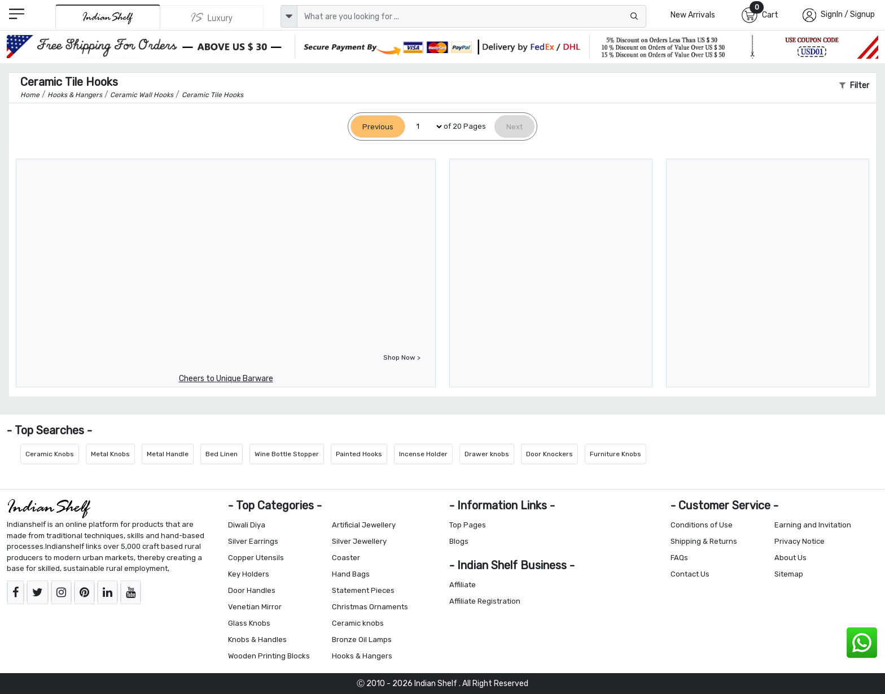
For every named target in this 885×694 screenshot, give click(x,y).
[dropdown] (289, 16)
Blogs (458, 541)
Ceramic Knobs (49, 454)
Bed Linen (221, 454)
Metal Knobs (110, 454)
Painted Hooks (359, 454)
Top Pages (467, 525)
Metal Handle (168, 454)
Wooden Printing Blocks (269, 656)
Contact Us (690, 574)
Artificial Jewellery (364, 525)
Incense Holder (423, 454)
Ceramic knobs (358, 623)
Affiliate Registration (484, 601)
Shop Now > (401, 357)
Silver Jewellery (359, 541)
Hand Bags (351, 574)
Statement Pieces (363, 590)
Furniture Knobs (615, 454)
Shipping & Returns (704, 541)
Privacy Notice (799, 541)
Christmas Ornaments (370, 607)
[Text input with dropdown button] (471, 16)
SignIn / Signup (848, 14)
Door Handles (251, 590)
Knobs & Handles (257, 639)
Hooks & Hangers (362, 656)
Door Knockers (549, 454)
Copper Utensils (256, 557)
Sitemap (788, 574)
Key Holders (248, 574)
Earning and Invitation (812, 525)
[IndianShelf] (107, 17)
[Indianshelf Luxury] (212, 17)
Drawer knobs (487, 454)
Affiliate (462, 584)
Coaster (346, 557)
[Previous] (378, 126)
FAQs (679, 557)
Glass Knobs (249, 623)
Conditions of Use (702, 525)
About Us (790, 557)
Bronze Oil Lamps (362, 639)
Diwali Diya (246, 525)
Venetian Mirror (255, 607)
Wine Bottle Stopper (287, 454)
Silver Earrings (253, 541)
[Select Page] (424, 126)
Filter (854, 85)
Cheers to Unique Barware (226, 378)
